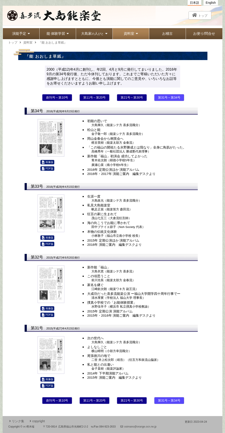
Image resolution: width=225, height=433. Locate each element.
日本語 (194, 2)
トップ (12, 42)
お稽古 (167, 33)
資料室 (131, 33)
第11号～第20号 (94, 97)
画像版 (47, 162)
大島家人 (94, 33)
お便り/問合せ (204, 33)
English (211, 2)
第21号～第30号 (132, 97)
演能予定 (21, 33)
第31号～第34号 (169, 97)
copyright (37, 421)
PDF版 (47, 168)
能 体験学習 (58, 33)
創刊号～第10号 (57, 97)
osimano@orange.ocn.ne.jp (138, 426)
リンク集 (16, 421)
